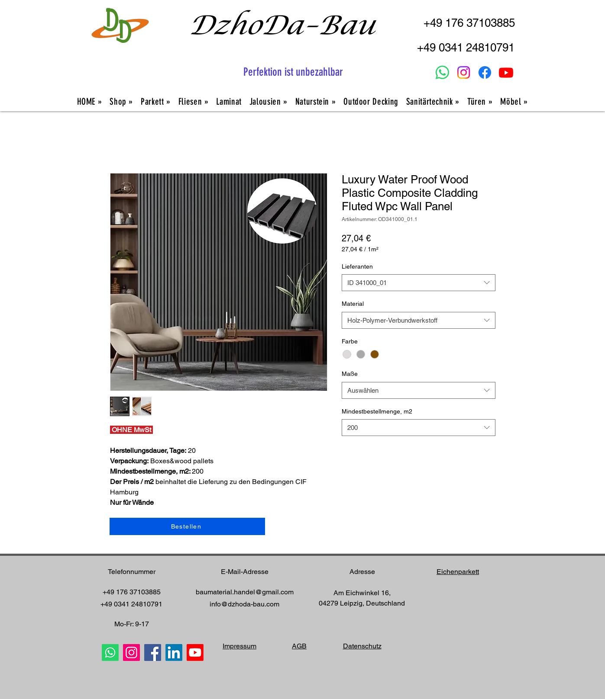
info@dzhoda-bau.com (244, 604)
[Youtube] (506, 72)
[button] (433, 101)
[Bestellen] (187, 526)
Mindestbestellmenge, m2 (377, 411)
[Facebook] (484, 72)
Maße (350, 373)
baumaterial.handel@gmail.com (245, 592)
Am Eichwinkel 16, (362, 593)
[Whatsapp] (442, 72)
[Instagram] (463, 72)
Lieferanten (357, 266)
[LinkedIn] (173, 652)
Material (353, 303)
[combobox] (418, 282)
